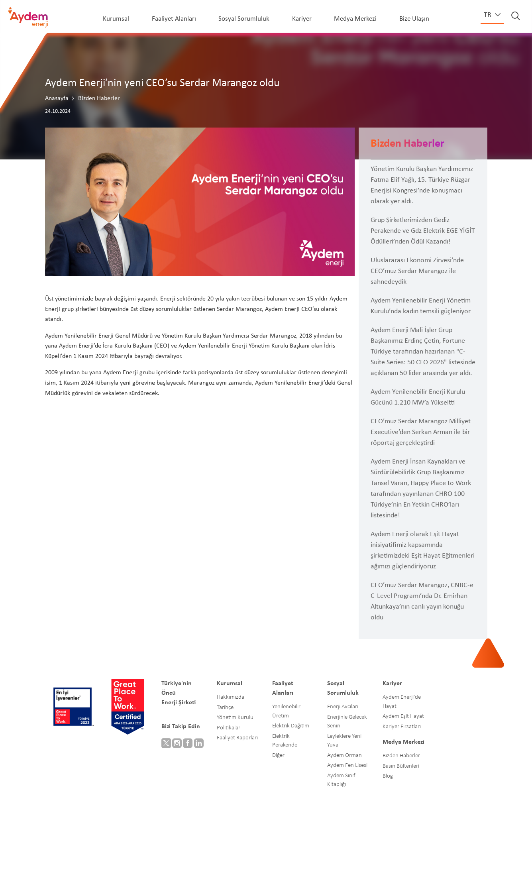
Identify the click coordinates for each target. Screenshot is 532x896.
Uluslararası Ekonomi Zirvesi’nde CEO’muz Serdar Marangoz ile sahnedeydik (417, 271)
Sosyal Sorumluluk (243, 19)
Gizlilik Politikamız (222, 880)
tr (488, 15)
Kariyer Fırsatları (402, 727)
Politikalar (228, 728)
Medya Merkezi (355, 19)
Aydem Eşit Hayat (403, 716)
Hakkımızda (230, 697)
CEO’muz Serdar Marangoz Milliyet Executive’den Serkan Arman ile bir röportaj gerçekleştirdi (421, 432)
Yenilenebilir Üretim (286, 711)
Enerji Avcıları (342, 707)
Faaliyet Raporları (237, 738)
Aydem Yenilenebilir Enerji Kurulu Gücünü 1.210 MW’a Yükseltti (418, 397)
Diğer (278, 755)
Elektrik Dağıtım (290, 726)
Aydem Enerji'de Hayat (402, 701)
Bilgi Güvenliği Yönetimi (363, 870)
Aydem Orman (344, 755)
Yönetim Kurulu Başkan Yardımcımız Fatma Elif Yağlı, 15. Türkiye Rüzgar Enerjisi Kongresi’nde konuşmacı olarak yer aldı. (422, 185)
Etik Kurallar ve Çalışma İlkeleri (221, 870)
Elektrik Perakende (284, 741)
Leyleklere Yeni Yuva (344, 741)
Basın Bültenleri (401, 766)
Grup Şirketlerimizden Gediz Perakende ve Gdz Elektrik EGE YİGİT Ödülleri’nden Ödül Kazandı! (423, 231)
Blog (388, 776)
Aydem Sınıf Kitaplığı (341, 780)
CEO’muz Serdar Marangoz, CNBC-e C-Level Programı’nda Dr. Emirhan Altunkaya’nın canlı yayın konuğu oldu (422, 601)
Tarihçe (225, 708)
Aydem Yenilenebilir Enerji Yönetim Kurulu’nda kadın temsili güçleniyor (421, 306)
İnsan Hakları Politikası (139, 870)
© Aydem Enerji (77, 870)
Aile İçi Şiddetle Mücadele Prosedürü (306, 880)
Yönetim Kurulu (235, 718)
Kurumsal (116, 19)
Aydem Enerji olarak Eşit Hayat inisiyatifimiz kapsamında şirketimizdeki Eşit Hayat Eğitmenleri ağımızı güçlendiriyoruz (423, 550)
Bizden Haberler (401, 756)
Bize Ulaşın (414, 19)
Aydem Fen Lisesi (347, 765)
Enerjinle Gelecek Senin (347, 721)
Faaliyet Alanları (174, 19)
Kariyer (302, 19)
